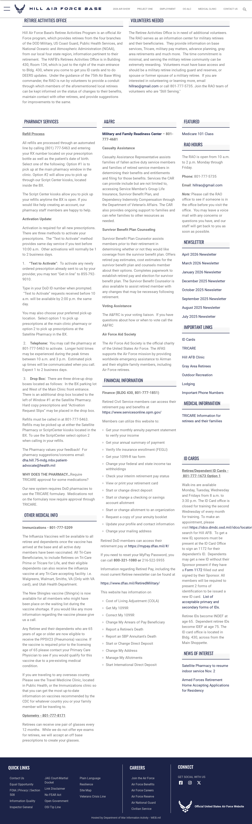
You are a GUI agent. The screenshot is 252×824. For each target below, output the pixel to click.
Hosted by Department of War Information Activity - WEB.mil (126, 816)
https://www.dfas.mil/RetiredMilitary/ (130, 583)
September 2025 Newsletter (204, 299)
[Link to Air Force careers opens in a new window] (141, 790)
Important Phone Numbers (203, 393)
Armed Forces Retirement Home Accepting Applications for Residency (205, 685)
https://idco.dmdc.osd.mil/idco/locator (220, 527)
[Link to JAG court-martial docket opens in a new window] (60, 784)
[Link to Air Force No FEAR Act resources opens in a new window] (52, 796)
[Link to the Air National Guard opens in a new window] (141, 802)
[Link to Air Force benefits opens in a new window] (141, 784)
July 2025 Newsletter (198, 316)
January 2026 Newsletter (201, 272)
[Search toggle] (245, 9)
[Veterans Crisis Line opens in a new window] (92, 802)
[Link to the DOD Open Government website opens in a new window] (55, 802)
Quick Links (18, 767)
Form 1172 (193, 570)
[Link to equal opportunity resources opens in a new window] (19, 784)
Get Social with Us (191, 777)
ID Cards (188, 339)
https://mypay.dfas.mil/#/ (148, 546)
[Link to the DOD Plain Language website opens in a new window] (89, 784)
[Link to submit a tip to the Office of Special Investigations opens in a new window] (87, 778)
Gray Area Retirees (196, 366)
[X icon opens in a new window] (199, 783)
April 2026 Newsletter (199, 254)
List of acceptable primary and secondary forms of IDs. (201, 601)
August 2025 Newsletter (201, 307)
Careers (137, 767)
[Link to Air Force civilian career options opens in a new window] (139, 808)
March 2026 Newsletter (200, 263)
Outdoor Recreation (197, 375)
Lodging (188, 384)
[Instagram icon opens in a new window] (190, 783)
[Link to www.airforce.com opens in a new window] (141, 778)
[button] (6, 9)
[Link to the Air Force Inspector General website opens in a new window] (55, 778)
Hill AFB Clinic (194, 357)
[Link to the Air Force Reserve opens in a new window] (141, 796)
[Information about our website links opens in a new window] (54, 790)
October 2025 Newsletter (202, 290)
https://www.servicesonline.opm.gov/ (131, 412)
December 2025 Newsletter (203, 281)
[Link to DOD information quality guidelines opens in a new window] (20, 800)
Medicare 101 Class (198, 134)
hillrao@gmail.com (144, 86)
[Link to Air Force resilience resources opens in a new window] (86, 790)
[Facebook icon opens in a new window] (180, 783)
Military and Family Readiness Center (132, 134)
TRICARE (189, 348)
